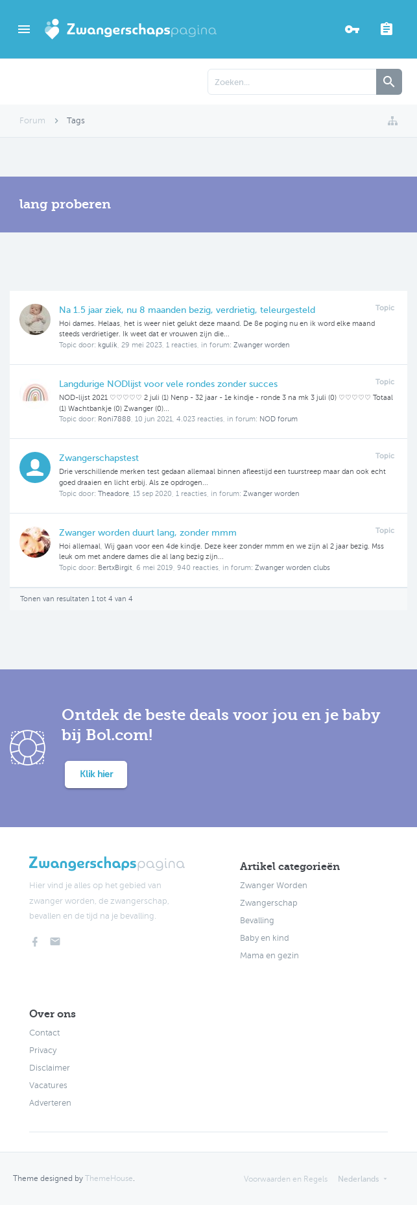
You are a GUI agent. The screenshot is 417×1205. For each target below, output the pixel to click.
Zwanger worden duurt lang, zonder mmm (148, 533)
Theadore (113, 494)
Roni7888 (114, 419)
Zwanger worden (261, 345)
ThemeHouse (109, 1178)
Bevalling (257, 920)
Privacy (42, 1050)
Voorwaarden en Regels (286, 1179)
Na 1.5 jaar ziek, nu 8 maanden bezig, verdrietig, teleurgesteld (187, 310)
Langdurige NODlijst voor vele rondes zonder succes (168, 384)
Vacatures (48, 1085)
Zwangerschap (269, 903)
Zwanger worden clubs (292, 568)
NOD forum (278, 419)
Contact (44, 1032)
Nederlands (358, 1179)
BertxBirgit (115, 568)
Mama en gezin (269, 955)
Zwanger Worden (273, 885)
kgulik (107, 345)
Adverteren (50, 1103)
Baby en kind (264, 938)
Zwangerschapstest (99, 458)
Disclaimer (49, 1068)
